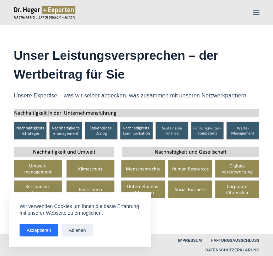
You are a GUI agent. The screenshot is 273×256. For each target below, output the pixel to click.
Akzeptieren (39, 230)
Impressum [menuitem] (190, 240)
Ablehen (77, 230)
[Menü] (256, 12)
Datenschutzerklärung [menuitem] (232, 250)
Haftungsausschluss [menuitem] (235, 240)
